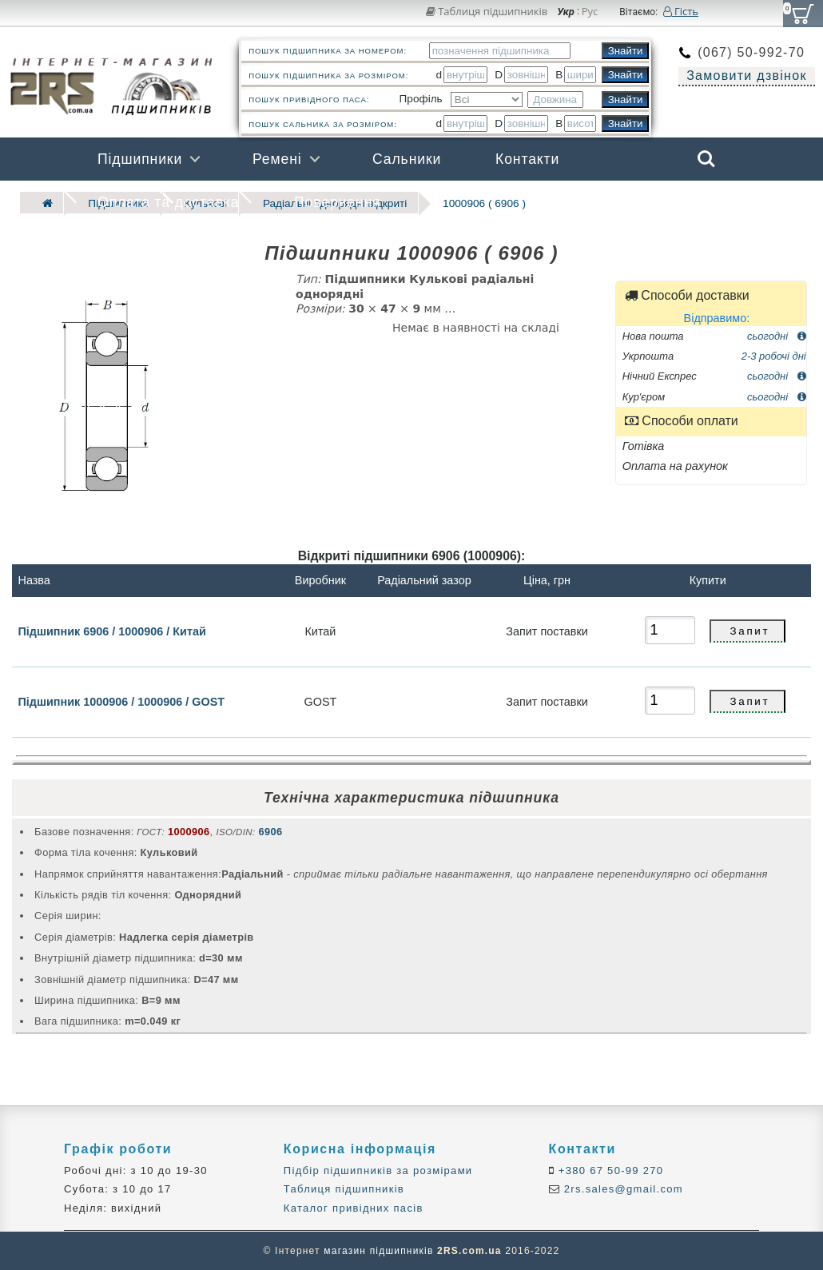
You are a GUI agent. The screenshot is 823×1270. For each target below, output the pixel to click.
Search (706, 159)
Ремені (277, 159)
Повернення (337, 202)
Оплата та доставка (168, 202)
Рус (590, 12)
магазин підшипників (378, 1250)
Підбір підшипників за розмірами (378, 1170)
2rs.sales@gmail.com (621, 1189)
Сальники (406, 159)
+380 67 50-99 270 (609, 1170)
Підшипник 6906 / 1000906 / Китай (111, 630)
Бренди (630, 202)
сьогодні (776, 335)
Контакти (527, 159)
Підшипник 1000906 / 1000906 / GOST (121, 701)
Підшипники (139, 159)
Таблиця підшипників (487, 11)
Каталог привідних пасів (353, 1207)
